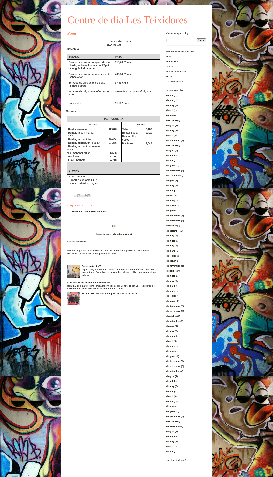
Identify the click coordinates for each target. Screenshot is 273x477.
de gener (171, 165)
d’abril (169, 110)
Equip (169, 56)
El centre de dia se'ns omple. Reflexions (89, 282)
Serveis (170, 66)
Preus (169, 76)
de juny (170, 105)
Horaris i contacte (175, 61)
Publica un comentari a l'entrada (89, 211)
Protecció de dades (176, 71)
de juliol (170, 155)
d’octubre (171, 120)
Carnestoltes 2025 (91, 266)
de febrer (171, 115)
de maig (170, 190)
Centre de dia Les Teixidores (127, 20)
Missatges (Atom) (122, 234)
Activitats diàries (174, 81)
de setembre (173, 175)
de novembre (173, 170)
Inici (113, 226)
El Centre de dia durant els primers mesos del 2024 (109, 293)
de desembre (173, 140)
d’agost (170, 125)
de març (170, 95)
